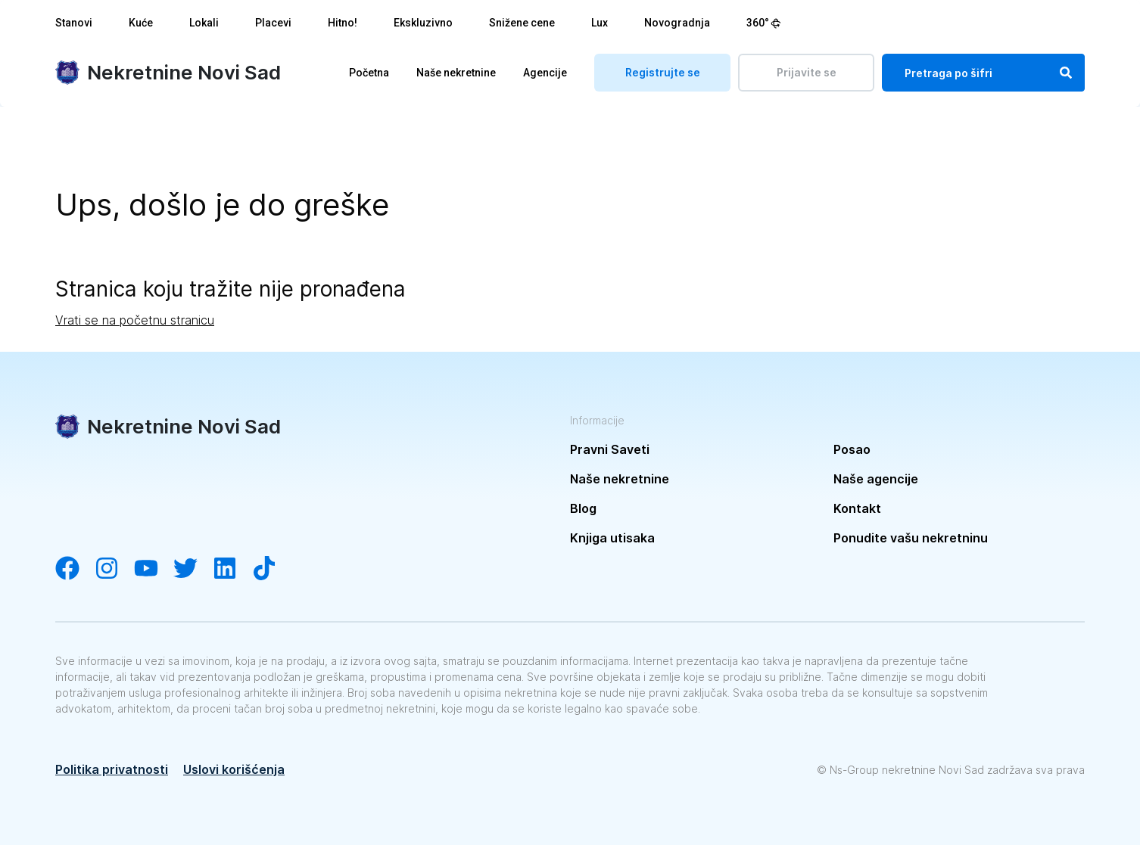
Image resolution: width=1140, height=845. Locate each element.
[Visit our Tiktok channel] (271, 569)
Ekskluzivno (423, 23)
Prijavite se (806, 72)
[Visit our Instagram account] (114, 569)
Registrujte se (662, 72)
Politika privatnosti (111, 769)
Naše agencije (875, 478)
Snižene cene (522, 23)
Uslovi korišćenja (234, 769)
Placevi (273, 23)
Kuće (141, 23)
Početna (369, 73)
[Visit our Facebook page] (75, 569)
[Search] (1066, 73)
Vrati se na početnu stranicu (134, 320)
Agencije (545, 73)
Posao (852, 449)
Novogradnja (677, 23)
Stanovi (73, 23)
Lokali (204, 23)
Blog (583, 508)
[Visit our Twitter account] (193, 569)
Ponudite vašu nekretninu (910, 537)
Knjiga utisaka (612, 537)
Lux (599, 23)
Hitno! (342, 23)
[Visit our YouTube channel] (153, 569)
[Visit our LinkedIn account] (232, 569)
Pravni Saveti (609, 449)
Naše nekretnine (456, 73)
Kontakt (857, 508)
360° (763, 23)
